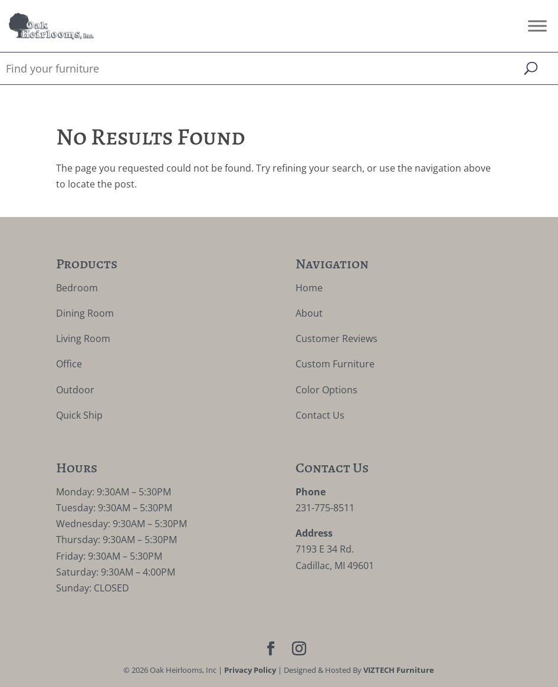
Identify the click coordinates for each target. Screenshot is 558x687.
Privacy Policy (250, 670)
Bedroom (77, 287)
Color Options (326, 389)
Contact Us (320, 415)
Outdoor (75, 389)
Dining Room (85, 313)
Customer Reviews (337, 338)
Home (309, 287)
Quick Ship (79, 415)
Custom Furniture (335, 363)
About (309, 313)
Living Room (83, 338)
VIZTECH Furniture (398, 670)
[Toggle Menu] (537, 25)
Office (69, 363)
